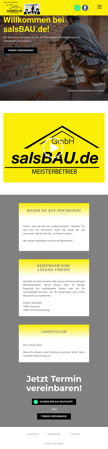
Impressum (32, 434)
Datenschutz (53, 434)
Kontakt (75, 434)
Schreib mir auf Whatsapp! (54, 401)
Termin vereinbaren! (20, 50)
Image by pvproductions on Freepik (86, 90)
